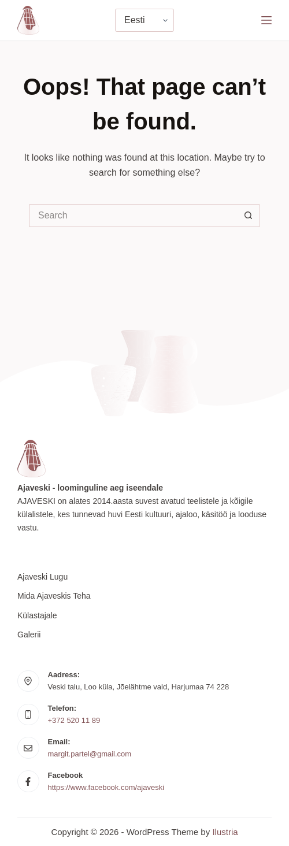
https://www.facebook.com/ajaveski (106, 787)
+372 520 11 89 (74, 720)
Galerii (28, 634)
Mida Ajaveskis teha (54, 595)
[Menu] (266, 20)
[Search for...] (133, 215)
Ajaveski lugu (42, 576)
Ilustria (225, 832)
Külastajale (37, 615)
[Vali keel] (144, 20)
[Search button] (248, 215)
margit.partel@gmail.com (90, 753)
